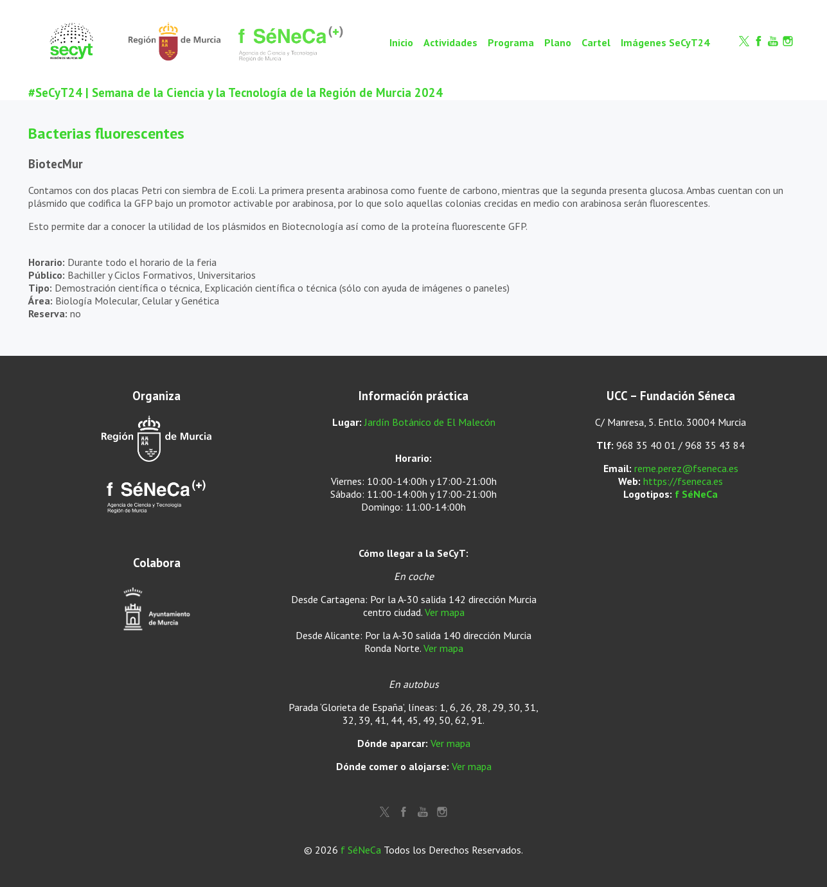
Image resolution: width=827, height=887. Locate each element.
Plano (557, 42)
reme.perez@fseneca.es (686, 468)
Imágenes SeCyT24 (665, 42)
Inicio (401, 42)
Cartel (596, 42)
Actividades (450, 42)
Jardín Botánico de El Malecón (429, 422)
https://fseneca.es (683, 481)
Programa (511, 42)
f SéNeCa (696, 493)
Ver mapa (445, 612)
